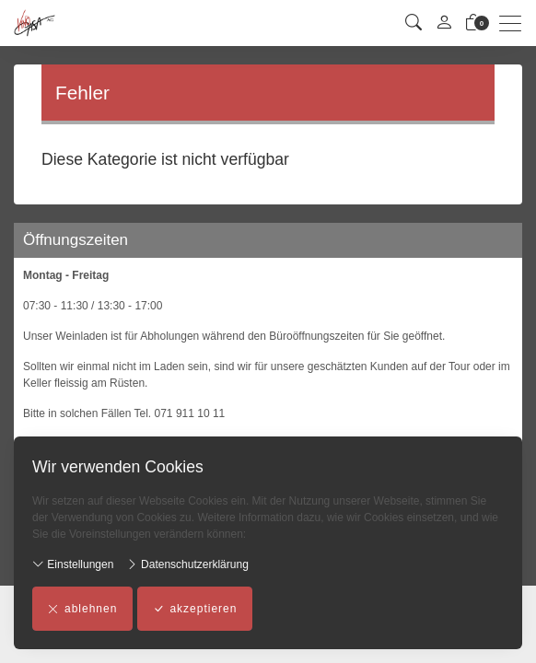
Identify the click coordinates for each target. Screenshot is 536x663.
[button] (413, 23)
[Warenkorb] (473, 23)
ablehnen (82, 608)
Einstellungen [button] (72, 564)
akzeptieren (195, 608)
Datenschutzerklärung (187, 564)
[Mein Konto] (444, 23)
